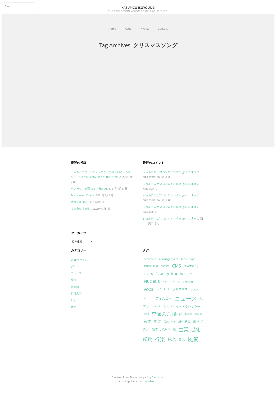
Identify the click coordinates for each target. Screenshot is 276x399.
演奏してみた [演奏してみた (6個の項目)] (161, 329)
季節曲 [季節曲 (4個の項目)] (188, 314)
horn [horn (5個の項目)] (183, 273)
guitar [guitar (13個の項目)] (172, 273)
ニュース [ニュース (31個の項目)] (185, 298)
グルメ (75, 266)
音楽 (73, 307)
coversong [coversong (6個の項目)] (191, 266)
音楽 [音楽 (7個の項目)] (181, 339)
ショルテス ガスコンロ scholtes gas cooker (169, 172)
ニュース (76, 273)
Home (112, 28)
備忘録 (75, 286)
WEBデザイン (79, 259)
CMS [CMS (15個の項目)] (176, 266)
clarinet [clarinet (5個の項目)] (164, 266)
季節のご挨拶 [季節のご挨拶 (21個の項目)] (166, 313)
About (128, 28)
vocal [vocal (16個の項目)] (149, 289)
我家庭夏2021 (79, 202)
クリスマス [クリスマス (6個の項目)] (180, 289)
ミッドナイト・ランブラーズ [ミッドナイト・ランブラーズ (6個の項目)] (183, 306)
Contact (163, 28)
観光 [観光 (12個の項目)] (172, 339)
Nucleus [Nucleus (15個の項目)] (152, 281)
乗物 (73, 280)
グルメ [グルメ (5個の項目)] (195, 289)
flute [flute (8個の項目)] (159, 273)
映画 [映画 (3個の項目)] (173, 321)
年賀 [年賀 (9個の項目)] (157, 321)
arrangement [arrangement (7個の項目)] (168, 259)
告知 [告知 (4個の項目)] (146, 314)
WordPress (151, 381)
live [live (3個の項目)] (190, 273)
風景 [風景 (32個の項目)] (193, 339)
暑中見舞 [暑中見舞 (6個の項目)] (184, 321)
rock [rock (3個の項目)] (173, 281)
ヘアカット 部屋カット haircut (89, 188)
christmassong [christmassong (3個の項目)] (151, 265)
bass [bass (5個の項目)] (193, 259)
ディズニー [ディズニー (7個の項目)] (163, 298)
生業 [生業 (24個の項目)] (183, 329)
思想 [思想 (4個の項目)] (166, 321)
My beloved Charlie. (83, 195)
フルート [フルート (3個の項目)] (156, 306)
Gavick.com (158, 377)
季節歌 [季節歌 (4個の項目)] (198, 314)
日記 (73, 300)
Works (145, 28)
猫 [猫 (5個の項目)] (174, 329)
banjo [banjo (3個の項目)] (184, 259)
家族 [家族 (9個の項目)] (147, 321)
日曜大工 (76, 293)
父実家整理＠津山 (81, 208)
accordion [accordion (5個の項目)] (150, 259)
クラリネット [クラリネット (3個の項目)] (163, 289)
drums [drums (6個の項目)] (148, 274)
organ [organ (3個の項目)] (165, 281)
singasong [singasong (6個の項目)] (185, 281)
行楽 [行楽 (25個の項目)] (160, 339)
